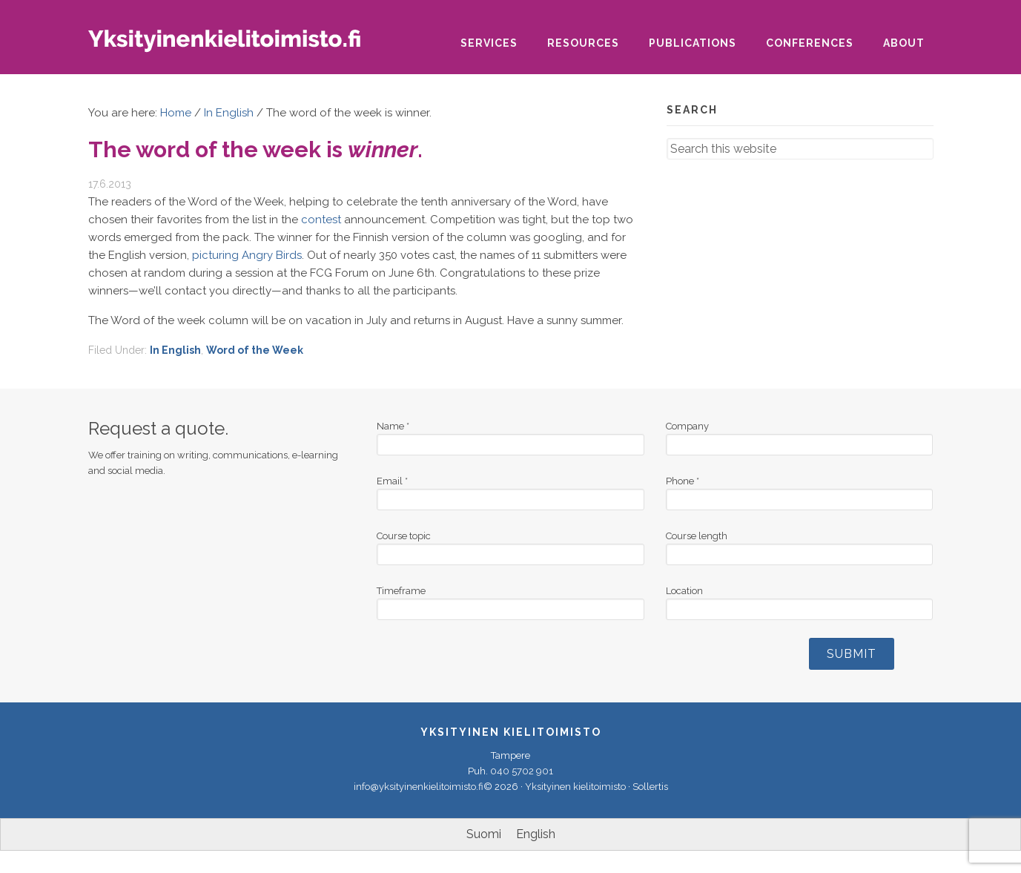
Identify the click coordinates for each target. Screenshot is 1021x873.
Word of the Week (254, 350)
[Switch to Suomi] (484, 834)
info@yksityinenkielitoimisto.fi (418, 786)
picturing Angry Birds (247, 255)
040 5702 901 (521, 771)
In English (175, 350)
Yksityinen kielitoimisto (236, 46)
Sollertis (650, 786)
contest (321, 219)
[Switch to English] (536, 834)
